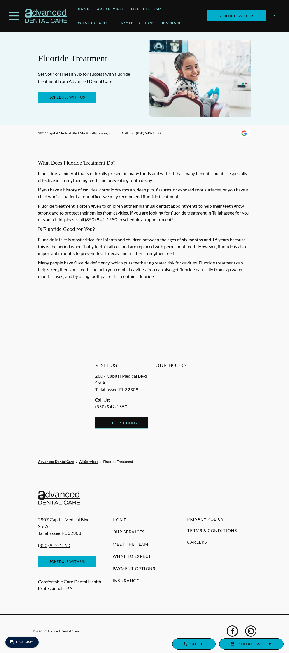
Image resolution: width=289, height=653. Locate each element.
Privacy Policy (205, 518)
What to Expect (94, 23)
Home (83, 9)
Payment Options (136, 23)
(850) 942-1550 (148, 133)
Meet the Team (146, 9)
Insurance (173, 23)
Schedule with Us (236, 16)
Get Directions (122, 423)
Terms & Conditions (212, 530)
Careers (197, 542)
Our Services (110, 9)
